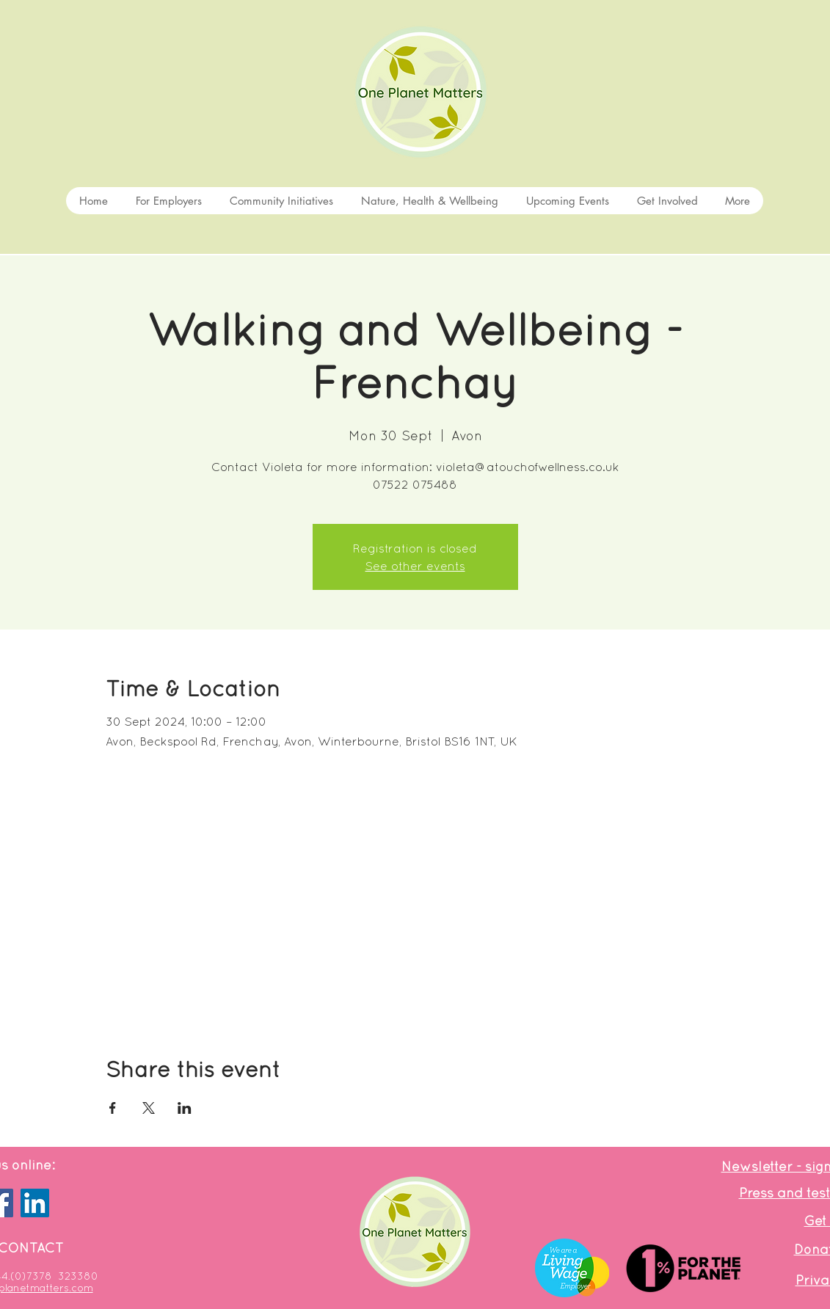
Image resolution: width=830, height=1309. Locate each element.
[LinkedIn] (35, 1203)
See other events (415, 565)
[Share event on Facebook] (113, 1108)
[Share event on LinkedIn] (185, 1108)
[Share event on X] (149, 1108)
